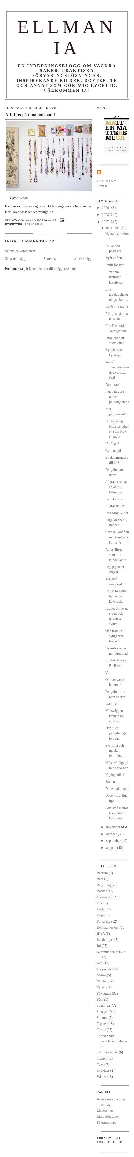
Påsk (100, 999)
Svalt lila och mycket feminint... (114, 750)
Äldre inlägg (83, 259)
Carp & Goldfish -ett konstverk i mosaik (117, 537)
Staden (110, 782)
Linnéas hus (105, 1110)
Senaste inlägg (15, 259)
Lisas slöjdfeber (108, 1116)
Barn (100, 879)
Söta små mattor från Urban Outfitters (116, 813)
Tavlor (101, 1030)
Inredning (103, 940)
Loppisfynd (105, 969)
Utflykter (103, 1070)
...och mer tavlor (116, 307)
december (113, 228)
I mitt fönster (114, 265)
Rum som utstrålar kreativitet (114, 277)
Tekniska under (107, 1052)
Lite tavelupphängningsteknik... (116, 294)
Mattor (101, 975)
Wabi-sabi (112, 704)
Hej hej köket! (115, 775)
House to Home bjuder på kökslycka (116, 596)
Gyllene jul (113, 451)
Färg (100, 915)
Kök (100, 963)
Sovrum (102, 1018)
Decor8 (24, 198)
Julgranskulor (114, 506)
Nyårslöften (113, 258)
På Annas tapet (107, 1122)
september (113, 841)
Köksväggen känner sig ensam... (114, 716)
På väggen (104, 993)
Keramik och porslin (111, 952)
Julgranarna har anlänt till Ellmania (116, 487)
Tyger (101, 1064)
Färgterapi (112, 384)
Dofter (101, 909)
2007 (106, 222)
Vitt (108, 673)
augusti (111, 848)
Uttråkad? (112, 444)
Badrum (102, 873)
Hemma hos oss (108, 927)
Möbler (102, 981)
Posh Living (113, 499)
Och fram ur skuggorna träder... (114, 636)
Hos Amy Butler (116, 513)
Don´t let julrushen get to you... (116, 733)
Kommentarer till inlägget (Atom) (52, 269)
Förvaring (34, 224)
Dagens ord (105, 897)
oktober (112, 834)
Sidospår (103, 1012)
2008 (106, 215)
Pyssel (101, 987)
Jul (99, 946)
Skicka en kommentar (20, 251)
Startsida (49, 259)
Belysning (104, 885)
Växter (101, 1077)
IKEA (101, 933)
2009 (106, 208)
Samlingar (104, 1005)
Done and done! (116, 789)
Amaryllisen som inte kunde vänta (115, 554)
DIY (100, 903)
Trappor (102, 1058)
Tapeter (102, 1024)
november (113, 827)
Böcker (102, 891)
